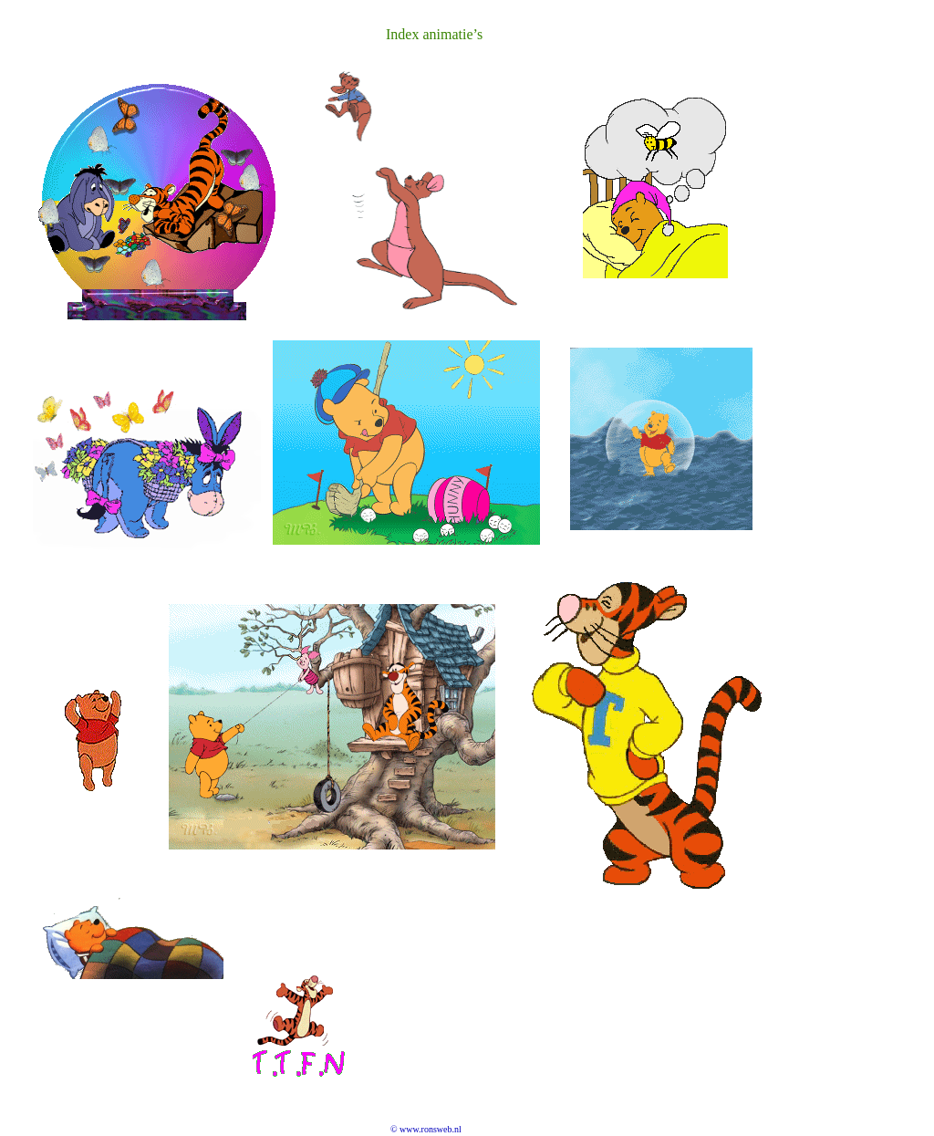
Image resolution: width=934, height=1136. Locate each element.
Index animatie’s (434, 34)
